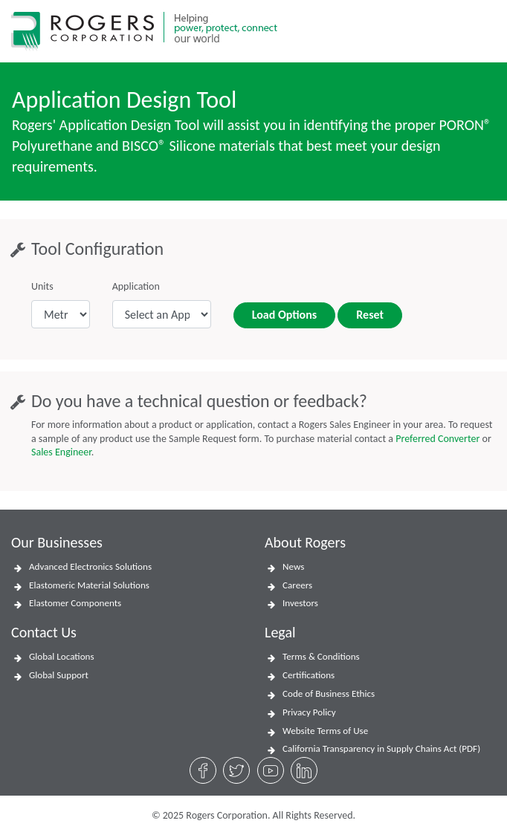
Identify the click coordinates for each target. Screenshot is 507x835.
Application (136, 286)
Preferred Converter (437, 438)
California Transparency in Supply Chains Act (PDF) (381, 749)
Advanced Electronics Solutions (90, 567)
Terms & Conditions (321, 657)
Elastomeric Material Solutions (89, 585)
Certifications (308, 675)
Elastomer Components (75, 603)
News (293, 567)
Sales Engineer (61, 452)
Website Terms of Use (325, 731)
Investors (300, 603)
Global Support (58, 675)
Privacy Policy (309, 712)
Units (42, 286)
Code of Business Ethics (328, 694)
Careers (297, 585)
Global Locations (61, 657)
